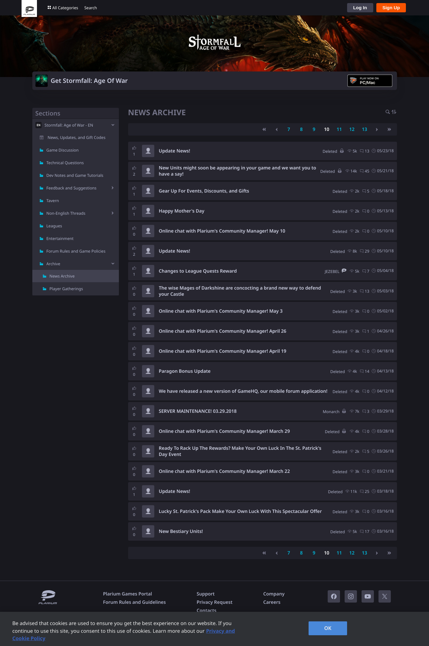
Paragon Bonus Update (185, 371)
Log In (360, 7)
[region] (214, 629)
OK (328, 628)
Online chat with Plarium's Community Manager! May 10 (222, 231)
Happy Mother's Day (181, 211)
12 (351, 129)
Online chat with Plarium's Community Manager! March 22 (224, 471)
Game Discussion (63, 150)
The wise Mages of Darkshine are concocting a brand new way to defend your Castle (240, 291)
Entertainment (60, 238)
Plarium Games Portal (127, 594)
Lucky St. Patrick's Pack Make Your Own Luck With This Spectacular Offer (240, 511)
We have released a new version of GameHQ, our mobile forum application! (243, 391)
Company (274, 594)
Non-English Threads (66, 213)
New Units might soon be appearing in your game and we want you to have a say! (237, 171)
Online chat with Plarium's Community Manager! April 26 (222, 331)
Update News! (174, 151)
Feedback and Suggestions (72, 188)
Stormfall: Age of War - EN (69, 125)
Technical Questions (65, 162)
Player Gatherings (66, 288)
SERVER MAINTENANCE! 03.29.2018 (198, 411)
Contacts (206, 610)
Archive (53, 263)
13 (364, 129)
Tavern (53, 200)
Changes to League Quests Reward (198, 271)
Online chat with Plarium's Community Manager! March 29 (224, 431)
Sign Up (391, 7)
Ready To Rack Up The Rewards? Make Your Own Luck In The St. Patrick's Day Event (240, 451)
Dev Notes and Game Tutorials (75, 175)
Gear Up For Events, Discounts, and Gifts (204, 191)
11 (339, 129)
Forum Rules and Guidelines (134, 602)
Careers (272, 602)
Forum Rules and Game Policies (76, 251)
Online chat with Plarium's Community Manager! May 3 (221, 311)
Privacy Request (214, 602)
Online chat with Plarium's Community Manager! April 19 (222, 351)
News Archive (62, 276)
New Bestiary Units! (181, 531)
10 (326, 129)
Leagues (54, 226)
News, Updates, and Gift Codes (77, 137)
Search (90, 7)
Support (205, 594)
